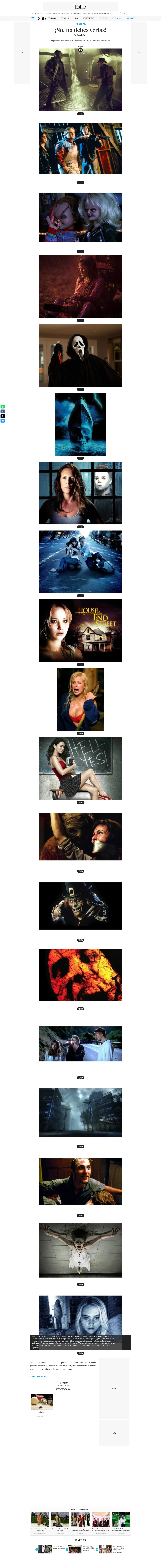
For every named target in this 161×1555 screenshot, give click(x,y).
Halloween (61, 1385)
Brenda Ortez (82, 35)
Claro (67, 1385)
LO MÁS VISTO (80, 1540)
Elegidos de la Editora (41, 1417)
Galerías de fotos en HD (40, 1533)
